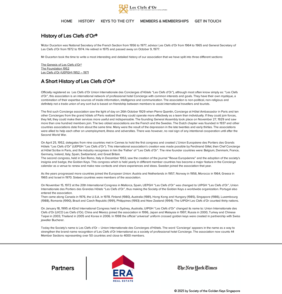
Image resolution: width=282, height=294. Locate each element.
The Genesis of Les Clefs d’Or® (61, 64)
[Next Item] (234, 268)
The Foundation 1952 (55, 68)
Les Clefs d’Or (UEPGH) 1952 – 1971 (65, 72)
